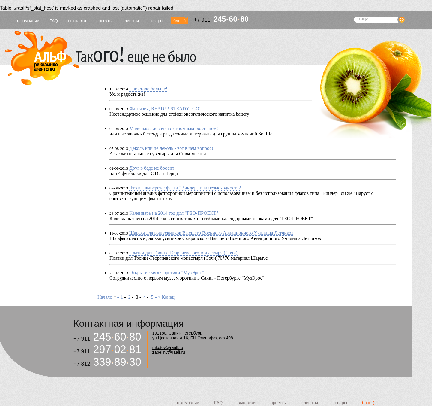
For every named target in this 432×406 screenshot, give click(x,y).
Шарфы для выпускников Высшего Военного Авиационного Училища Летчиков (211, 232)
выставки (77, 20)
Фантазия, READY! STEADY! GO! (165, 108)
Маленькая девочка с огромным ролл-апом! (173, 128)
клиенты (131, 20)
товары (156, 20)
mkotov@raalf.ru (167, 347)
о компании (28, 20)
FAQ (54, 20)
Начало (105, 297)
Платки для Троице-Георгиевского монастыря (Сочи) (183, 252)
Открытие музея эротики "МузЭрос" (166, 272)
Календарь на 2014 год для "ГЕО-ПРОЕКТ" (173, 213)
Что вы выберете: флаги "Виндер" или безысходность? (185, 187)
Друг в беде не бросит (151, 168)
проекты (104, 20)
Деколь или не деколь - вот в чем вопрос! (171, 148)
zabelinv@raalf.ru (168, 352)
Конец (168, 297)
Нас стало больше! (148, 88)
